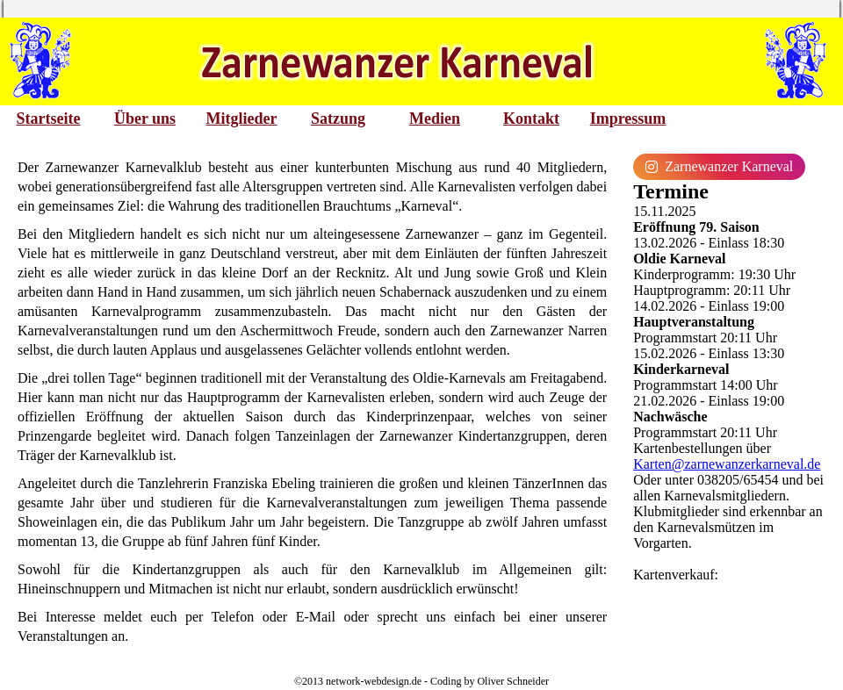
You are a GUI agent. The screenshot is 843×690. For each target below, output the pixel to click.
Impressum (628, 118)
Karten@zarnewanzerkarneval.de (726, 463)
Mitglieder (241, 118)
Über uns (145, 118)
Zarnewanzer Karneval (719, 166)
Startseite (49, 118)
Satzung (338, 118)
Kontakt (531, 118)
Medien (434, 118)
